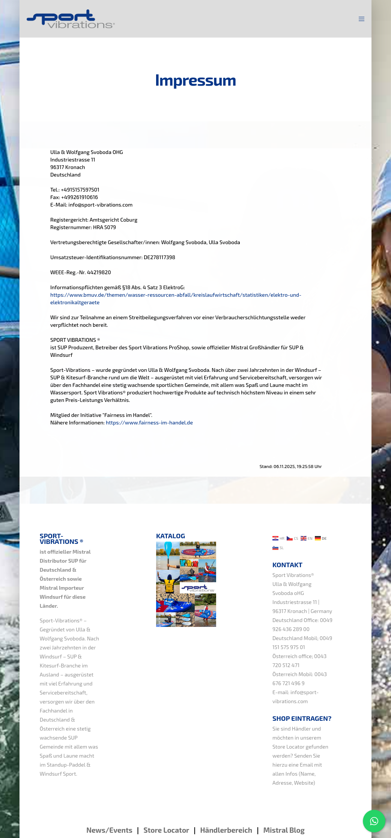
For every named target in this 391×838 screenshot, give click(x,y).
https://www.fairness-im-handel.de (149, 422)
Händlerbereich (226, 830)
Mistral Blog (284, 830)
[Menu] (359, 19)
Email (306, 764)
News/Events (109, 830)
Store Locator (288, 746)
